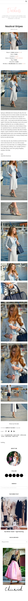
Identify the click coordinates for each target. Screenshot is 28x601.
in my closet (16, 435)
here (20, 52)
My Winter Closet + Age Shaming (14, 531)
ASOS (16, 56)
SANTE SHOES (19, 58)
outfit (2, 436)
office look (23, 435)
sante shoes (8, 436)
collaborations (9, 435)
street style (15, 436)
